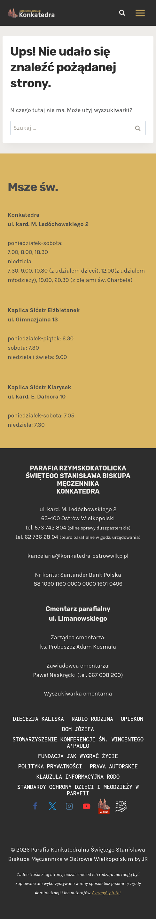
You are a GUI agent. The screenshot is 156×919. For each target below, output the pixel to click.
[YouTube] (86, 806)
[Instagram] (69, 806)
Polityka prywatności (50, 766)
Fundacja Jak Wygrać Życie (78, 756)
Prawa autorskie (114, 766)
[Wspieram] (121, 806)
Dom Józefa (78, 729)
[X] (52, 806)
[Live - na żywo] (103, 806)
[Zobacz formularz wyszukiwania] (122, 12)
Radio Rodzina (92, 718)
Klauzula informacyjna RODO (78, 776)
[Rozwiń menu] (140, 12)
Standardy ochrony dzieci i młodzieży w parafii (78, 790)
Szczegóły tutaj (106, 893)
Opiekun (132, 718)
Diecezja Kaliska (38, 718)
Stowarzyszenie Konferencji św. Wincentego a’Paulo (78, 742)
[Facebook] (35, 806)
